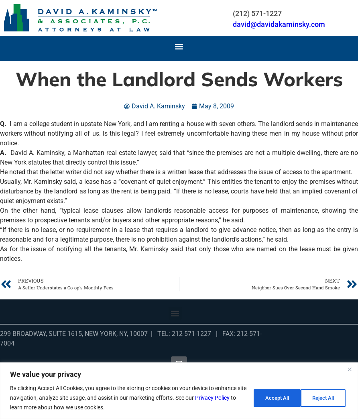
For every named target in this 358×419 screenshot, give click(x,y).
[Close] (349, 369)
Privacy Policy (222, 398)
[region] (179, 390)
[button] (179, 46)
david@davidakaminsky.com (279, 24)
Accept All (323, 398)
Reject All (272, 398)
